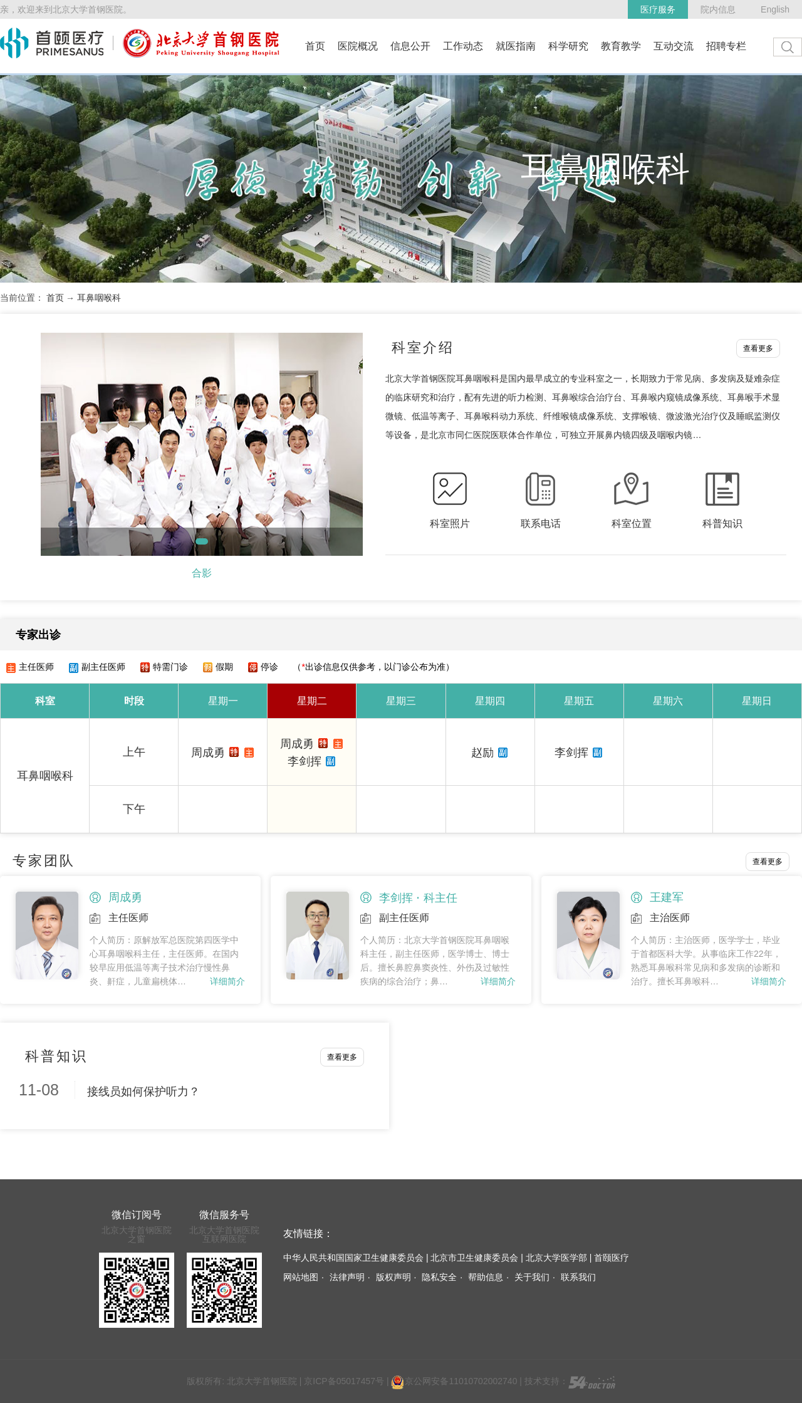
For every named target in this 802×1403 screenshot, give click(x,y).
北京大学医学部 (556, 1258)
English (775, 9)
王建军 (667, 897)
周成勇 (208, 752)
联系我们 (578, 1277)
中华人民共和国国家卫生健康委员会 (353, 1258)
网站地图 (300, 1277)
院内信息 (718, 9)
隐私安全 (439, 1277)
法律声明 (347, 1277)
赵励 (482, 752)
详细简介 (227, 981)
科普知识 (722, 523)
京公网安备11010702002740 (454, 1381)
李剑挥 (304, 761)
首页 (55, 298)
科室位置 (632, 523)
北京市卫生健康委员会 (474, 1258)
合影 (202, 573)
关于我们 (531, 1277)
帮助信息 (485, 1277)
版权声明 (393, 1277)
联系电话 (541, 523)
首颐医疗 (611, 1258)
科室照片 (450, 523)
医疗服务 (657, 9)
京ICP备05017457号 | (347, 1381)
